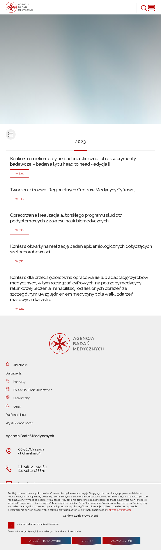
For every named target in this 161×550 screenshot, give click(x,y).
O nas (17, 406)
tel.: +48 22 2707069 (32, 467)
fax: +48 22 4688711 (31, 471)
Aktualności (20, 365)
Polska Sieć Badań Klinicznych (32, 390)
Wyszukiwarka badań (19, 423)
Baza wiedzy (21, 398)
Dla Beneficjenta (16, 415)
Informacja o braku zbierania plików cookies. (38, 524)
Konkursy (19, 381)
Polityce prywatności (119, 510)
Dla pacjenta (13, 373)
